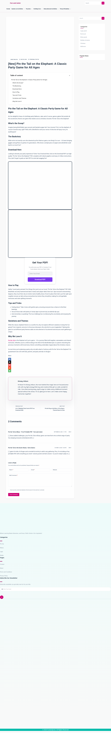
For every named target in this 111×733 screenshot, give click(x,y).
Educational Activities (51, 9)
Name (11, 470)
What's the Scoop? (17, 83)
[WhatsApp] (40, 370)
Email (33, 470)
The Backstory (16, 86)
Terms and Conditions (6, 572)
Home (8, 9)
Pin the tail (83, 34)
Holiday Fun (38, 9)
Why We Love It (17, 101)
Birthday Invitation (85, 40)
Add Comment (13, 475)
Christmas (82, 43)
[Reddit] (40, 367)
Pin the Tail (11, 340)
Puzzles (29, 9)
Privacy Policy (4, 575)
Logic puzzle (83, 30)
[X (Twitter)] (40, 362)
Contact (2, 564)
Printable (32, 59)
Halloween (83, 46)
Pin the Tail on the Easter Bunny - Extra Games (21, 447)
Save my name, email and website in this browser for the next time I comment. (27, 490)
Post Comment (14, 494)
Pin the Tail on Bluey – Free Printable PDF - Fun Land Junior (25, 432)
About (1, 568)
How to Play (15, 92)
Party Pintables (65, 9)
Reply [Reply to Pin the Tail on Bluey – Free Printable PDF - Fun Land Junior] (70, 431)
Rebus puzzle (83, 37)
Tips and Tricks (16, 95)
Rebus (2, 547)
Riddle (1, 555)
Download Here (17, 89)
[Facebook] (40, 359)
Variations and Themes (19, 98)
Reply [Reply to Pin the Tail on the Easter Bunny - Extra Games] (70, 447)
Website (55, 469)
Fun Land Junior (15, 3)
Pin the (37, 59)
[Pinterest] (40, 365)
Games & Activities (18, 9)
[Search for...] (93, 3)
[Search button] (103, 3)
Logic (1, 551)
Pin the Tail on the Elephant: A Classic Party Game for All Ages (29, 79)
